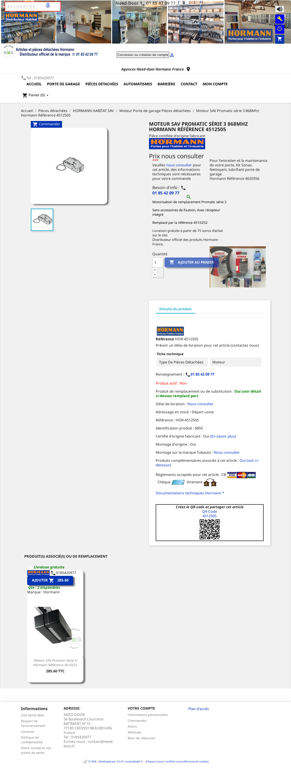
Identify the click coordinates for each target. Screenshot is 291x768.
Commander (46, 124)
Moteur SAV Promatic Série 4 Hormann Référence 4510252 (55, 662)
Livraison (27, 731)
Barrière (166, 83)
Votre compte (141, 708)
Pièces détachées (101, 83)
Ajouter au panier (191, 262)
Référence (165, 339)
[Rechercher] (33, 6)
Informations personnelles (148, 715)
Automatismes (138, 83)
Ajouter (50, 580)
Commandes (137, 720)
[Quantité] (157, 262)
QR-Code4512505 (209, 513)
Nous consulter (200, 403)
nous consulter (179, 165)
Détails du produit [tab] (175, 308)
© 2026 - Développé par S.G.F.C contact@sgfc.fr (113, 761)
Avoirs (132, 726)
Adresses (134, 732)
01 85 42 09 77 (160, 3)
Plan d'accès (198, 708)
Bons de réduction (141, 738)
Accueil (34, 83)
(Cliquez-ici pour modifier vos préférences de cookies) (176, 761)
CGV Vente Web (32, 715)
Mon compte (215, 83)
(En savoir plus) (223, 436)
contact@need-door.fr (88, 743)
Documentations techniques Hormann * (190, 493)
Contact (189, 83)
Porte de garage (63, 83)
